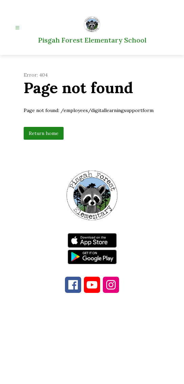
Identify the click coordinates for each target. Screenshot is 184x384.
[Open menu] (17, 28)
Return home (44, 133)
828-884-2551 (142, 341)
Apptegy (106, 374)
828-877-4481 (82, 341)
